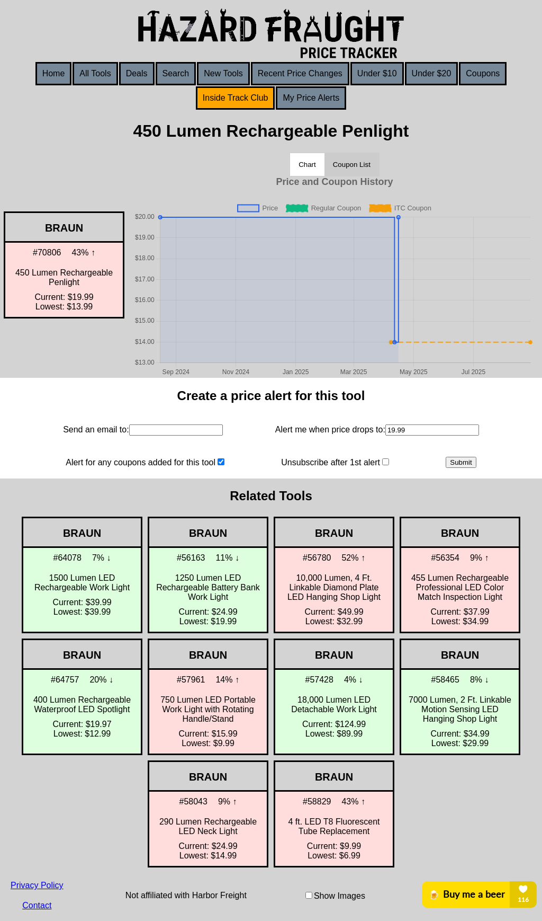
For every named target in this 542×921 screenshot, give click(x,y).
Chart (307, 165)
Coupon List (352, 165)
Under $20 (431, 73)
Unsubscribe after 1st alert (330, 462)
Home (53, 73)
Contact (36, 905)
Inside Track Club (235, 97)
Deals (137, 73)
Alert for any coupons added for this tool (140, 462)
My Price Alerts (311, 97)
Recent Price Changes (300, 73)
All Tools (95, 73)
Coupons (483, 73)
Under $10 (377, 73)
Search (175, 73)
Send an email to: (96, 429)
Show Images (339, 895)
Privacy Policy (37, 885)
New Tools (223, 73)
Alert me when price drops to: (330, 429)
